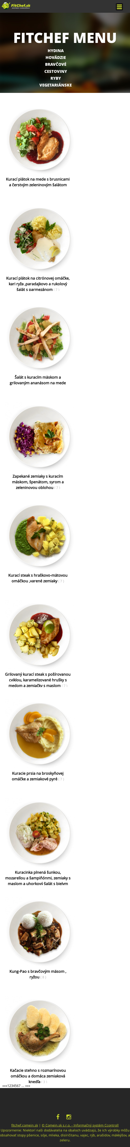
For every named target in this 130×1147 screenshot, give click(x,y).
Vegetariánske (55, 85)
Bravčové (55, 64)
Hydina (56, 50)
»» (28, 1085)
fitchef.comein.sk (24, 1125)
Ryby (55, 78)
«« (4, 1085)
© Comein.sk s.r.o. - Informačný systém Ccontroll (80, 1125)
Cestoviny (55, 71)
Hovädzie (56, 57)
